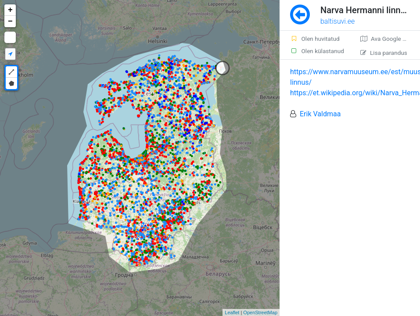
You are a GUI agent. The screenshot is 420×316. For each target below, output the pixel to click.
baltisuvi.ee (337, 21)
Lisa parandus (383, 52)
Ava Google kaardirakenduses (390, 38)
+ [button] (10, 10)
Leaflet (232, 312)
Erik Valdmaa (320, 114)
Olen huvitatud (315, 38)
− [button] (10, 21)
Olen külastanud (317, 50)
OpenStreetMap (260, 312)
